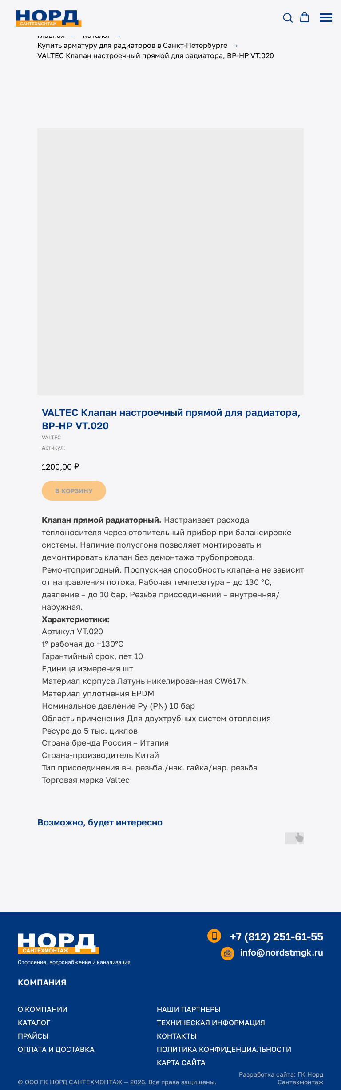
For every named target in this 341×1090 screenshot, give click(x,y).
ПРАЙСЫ (33, 1035)
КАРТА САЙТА (181, 1062)
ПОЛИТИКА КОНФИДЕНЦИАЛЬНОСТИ (224, 1049)
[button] (287, 17)
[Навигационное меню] (326, 17)
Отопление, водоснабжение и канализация (74, 962)
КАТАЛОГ (34, 1022)
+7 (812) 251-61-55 (276, 936)
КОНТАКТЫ (177, 1035)
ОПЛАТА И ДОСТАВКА (56, 1049)
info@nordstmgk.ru (281, 952)
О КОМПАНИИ (42, 1009)
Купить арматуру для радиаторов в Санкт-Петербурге (132, 45)
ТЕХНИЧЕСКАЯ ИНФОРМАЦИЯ (211, 1022)
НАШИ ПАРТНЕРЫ (189, 1009)
